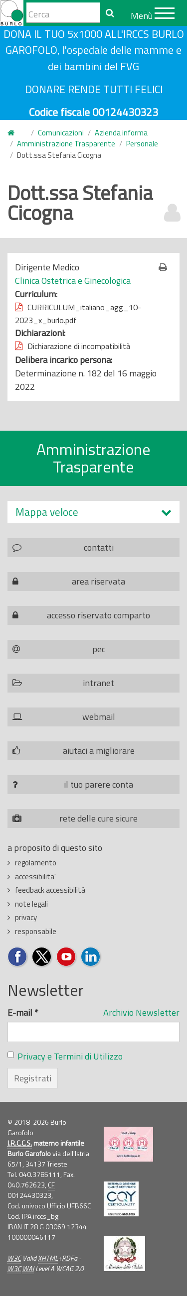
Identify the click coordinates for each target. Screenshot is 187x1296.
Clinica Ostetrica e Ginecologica (73, 280)
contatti (99, 547)
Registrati (32, 1078)
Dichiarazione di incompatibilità (78, 346)
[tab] (93, 512)
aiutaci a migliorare (99, 750)
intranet (98, 683)
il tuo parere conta (98, 784)
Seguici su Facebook (17, 957)
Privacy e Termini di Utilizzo (70, 1056)
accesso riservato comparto (98, 615)
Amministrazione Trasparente (66, 143)
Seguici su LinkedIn (91, 957)
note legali (31, 904)
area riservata (98, 581)
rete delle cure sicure (98, 818)
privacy (26, 917)
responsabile (35, 931)
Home (13, 133)
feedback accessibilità (50, 890)
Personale (142, 143)
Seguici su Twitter (42, 957)
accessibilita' (35, 876)
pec (98, 649)
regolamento (35, 862)
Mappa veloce (46, 512)
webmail (98, 716)
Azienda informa (121, 132)
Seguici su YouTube (66, 957)
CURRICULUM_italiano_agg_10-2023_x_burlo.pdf (78, 313)
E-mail (22, 1012)
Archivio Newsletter (141, 1012)
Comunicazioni (61, 132)
